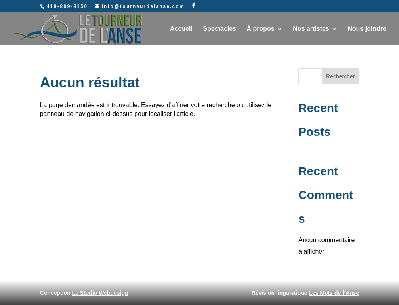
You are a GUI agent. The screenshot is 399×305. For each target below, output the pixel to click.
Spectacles (219, 29)
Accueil (181, 29)
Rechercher (340, 76)
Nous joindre (366, 29)
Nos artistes (311, 29)
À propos (261, 29)
